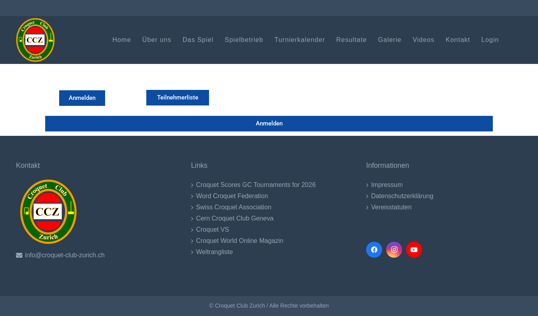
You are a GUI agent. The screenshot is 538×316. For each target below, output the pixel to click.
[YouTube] (414, 250)
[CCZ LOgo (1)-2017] (35, 40)
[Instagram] (394, 250)
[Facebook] (374, 250)
